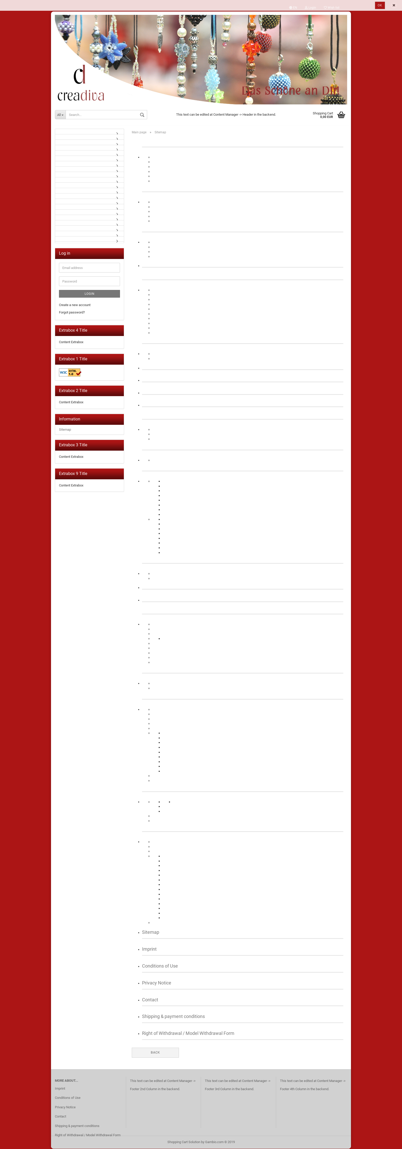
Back (155, 1053)
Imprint (149, 949)
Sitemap (150, 932)
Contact (150, 1000)
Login (90, 294)
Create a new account (75, 305)
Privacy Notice (156, 983)
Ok (380, 5)
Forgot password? (72, 313)
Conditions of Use (160, 966)
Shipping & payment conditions (173, 1017)
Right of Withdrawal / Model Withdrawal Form (188, 1033)
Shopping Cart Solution (183, 1142)
